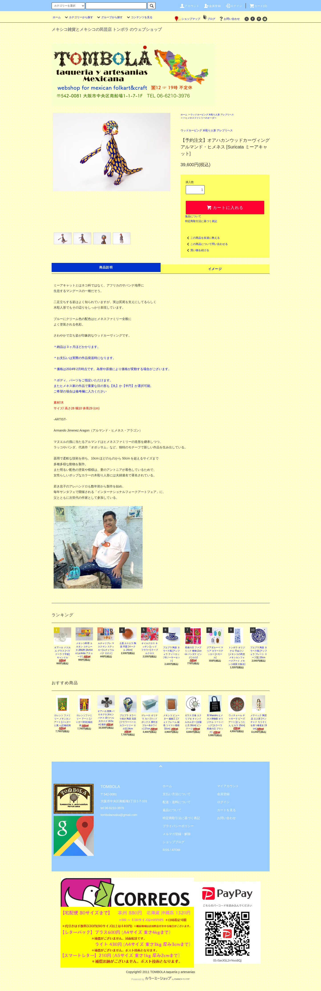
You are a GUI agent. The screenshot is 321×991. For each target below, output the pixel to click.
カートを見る (226, 810)
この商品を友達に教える (202, 237)
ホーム (57, 17)
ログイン (233, 6)
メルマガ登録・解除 (177, 834)
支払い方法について (177, 794)
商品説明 (106, 267)
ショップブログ (173, 842)
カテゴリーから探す (78, 17)
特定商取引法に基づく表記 (201, 221)
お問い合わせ (229, 18)
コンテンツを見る (139, 17)
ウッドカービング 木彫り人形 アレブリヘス (212, 114)
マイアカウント (228, 786)
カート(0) (258, 6)
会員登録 (212, 6)
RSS (166, 850)
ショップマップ (187, 18)
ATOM (176, 850)
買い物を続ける (197, 250)
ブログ (211, 18)
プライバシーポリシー (178, 826)
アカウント (189, 6)
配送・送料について (177, 802)
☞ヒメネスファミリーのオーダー (199, 118)
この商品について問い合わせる (206, 244)
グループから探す (109, 17)
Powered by (160, 979)
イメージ (215, 269)
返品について (193, 216)
